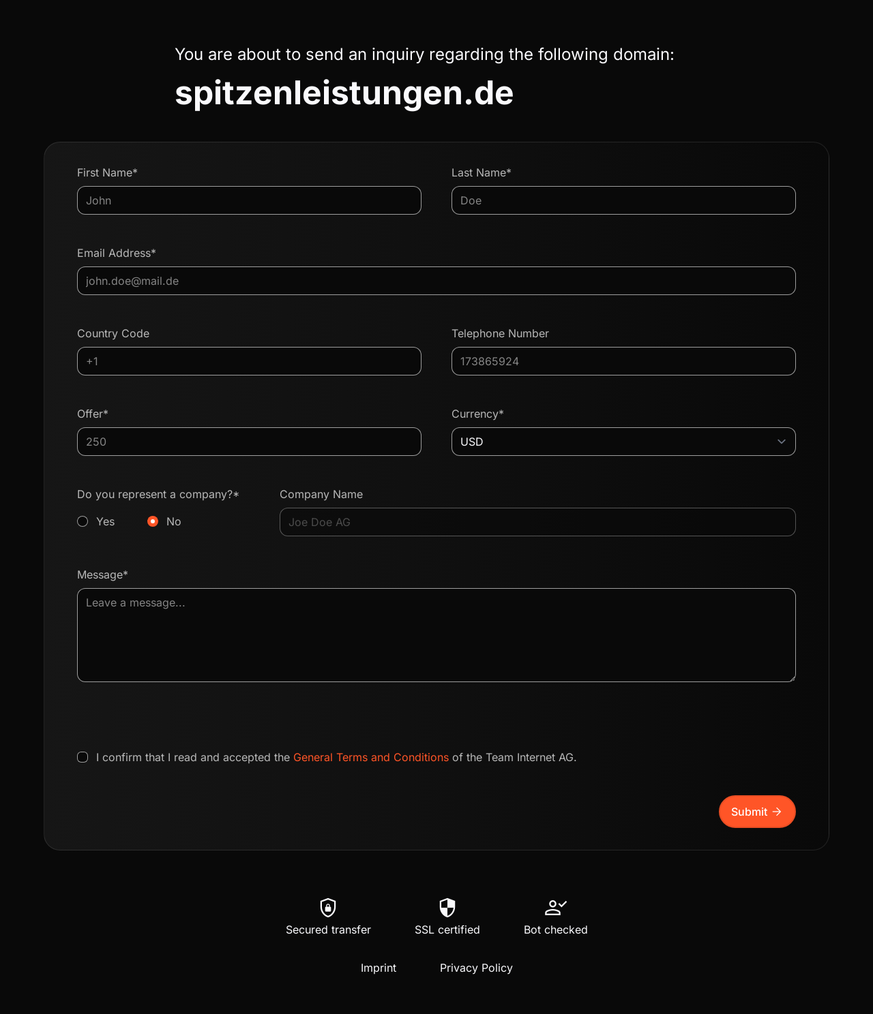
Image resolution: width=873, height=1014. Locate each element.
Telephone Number (500, 333)
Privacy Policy (476, 967)
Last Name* (482, 172)
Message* (102, 574)
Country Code (113, 333)
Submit (757, 811)
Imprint (378, 967)
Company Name (321, 494)
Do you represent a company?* (163, 508)
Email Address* (116, 253)
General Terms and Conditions (371, 757)
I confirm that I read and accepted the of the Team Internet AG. (336, 757)
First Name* (107, 172)
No (173, 521)
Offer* (92, 413)
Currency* (478, 413)
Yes (105, 521)
